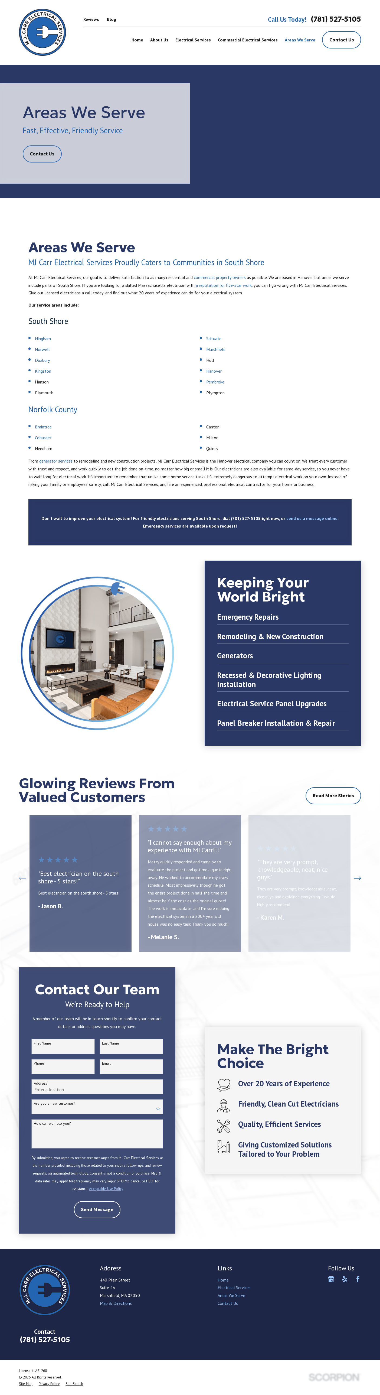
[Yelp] (345, 1279)
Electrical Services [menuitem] (193, 40)
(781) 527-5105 (336, 19)
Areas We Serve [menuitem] (300, 40)
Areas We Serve (231, 1295)
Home (223, 1280)
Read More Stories (333, 795)
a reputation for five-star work (224, 285)
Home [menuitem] (137, 40)
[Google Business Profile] (331, 1279)
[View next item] (357, 878)
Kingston (43, 371)
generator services (56, 461)
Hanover (214, 371)
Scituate (213, 338)
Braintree (44, 427)
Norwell (42, 349)
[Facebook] (358, 1279)
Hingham (43, 338)
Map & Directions (116, 1303)
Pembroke (215, 382)
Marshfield (215, 349)
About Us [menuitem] (159, 40)
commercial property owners (220, 277)
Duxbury (42, 360)
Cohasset (44, 437)
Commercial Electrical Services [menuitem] (248, 40)
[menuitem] (25, 1384)
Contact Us (341, 40)
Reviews (91, 19)
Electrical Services (234, 1287)
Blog (111, 19)
